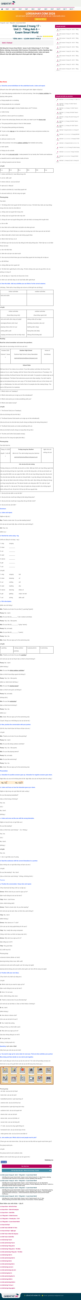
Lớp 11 (65, 9)
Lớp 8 (45, 9)
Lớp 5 (26, 9)
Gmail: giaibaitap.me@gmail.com (53, 1295)
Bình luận (3, 1162)
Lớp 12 (71, 9)
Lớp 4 (20, 9)
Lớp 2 (7, 9)
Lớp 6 (32, 9)
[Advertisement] (26, 68)
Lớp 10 (58, 9)
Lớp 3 (13, 9)
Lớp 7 (39, 9)
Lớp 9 (52, 9)
